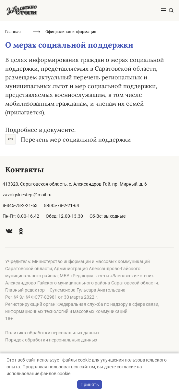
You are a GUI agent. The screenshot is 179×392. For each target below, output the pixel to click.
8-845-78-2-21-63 (20, 205)
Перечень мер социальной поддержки (68, 139)
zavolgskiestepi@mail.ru (27, 194)
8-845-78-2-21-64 (61, 205)
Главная (13, 31)
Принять (89, 384)
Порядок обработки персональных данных (51, 339)
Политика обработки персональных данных (52, 332)
